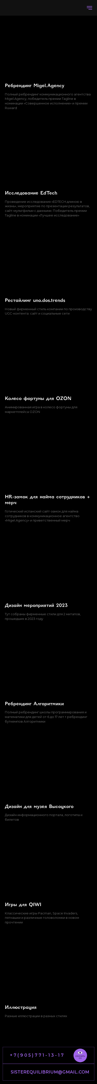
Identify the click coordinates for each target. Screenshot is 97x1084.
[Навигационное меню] (89, 8)
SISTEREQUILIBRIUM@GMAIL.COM (50, 1071)
